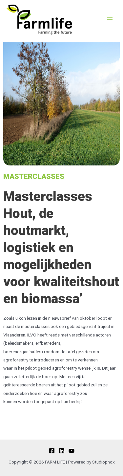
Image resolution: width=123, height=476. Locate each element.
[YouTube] (71, 451)
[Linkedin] (62, 451)
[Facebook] (52, 451)
